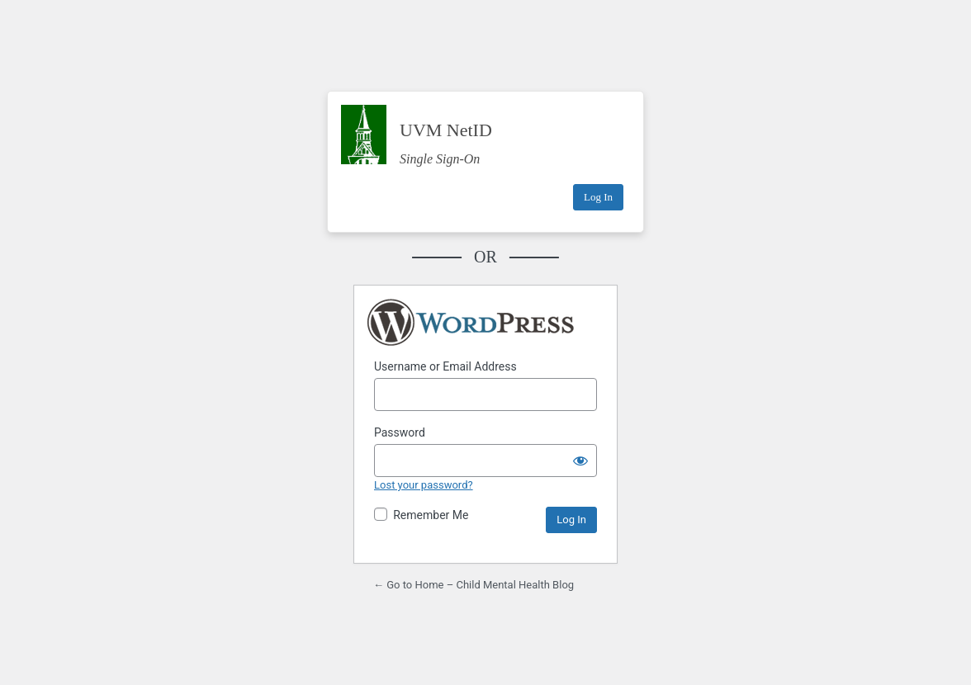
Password (399, 432)
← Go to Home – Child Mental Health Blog (473, 585)
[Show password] (580, 460)
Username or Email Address (445, 366)
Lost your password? (423, 485)
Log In (598, 197)
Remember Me (430, 515)
